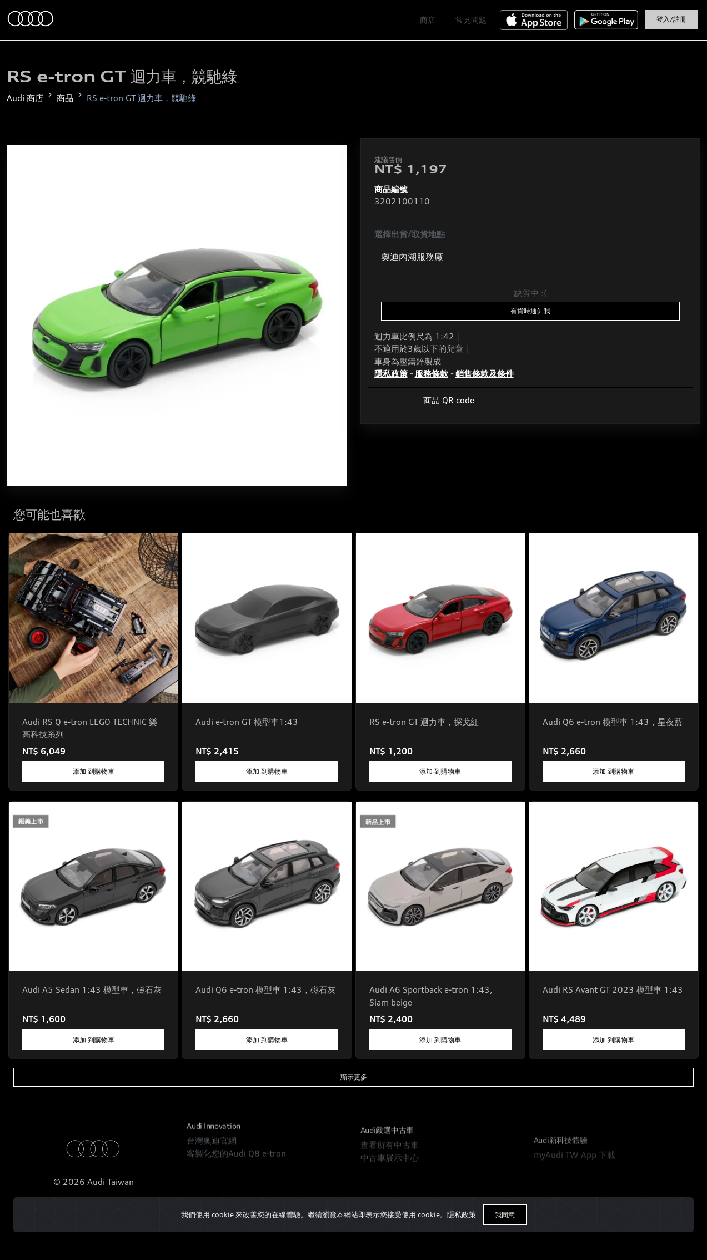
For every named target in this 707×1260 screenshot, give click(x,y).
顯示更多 (353, 1077)
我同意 (505, 1215)
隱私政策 (461, 1214)
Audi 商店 (25, 98)
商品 (65, 98)
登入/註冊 (671, 19)
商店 (427, 19)
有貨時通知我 (530, 311)
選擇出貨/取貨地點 (409, 234)
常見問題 (471, 19)
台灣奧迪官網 (212, 1190)
